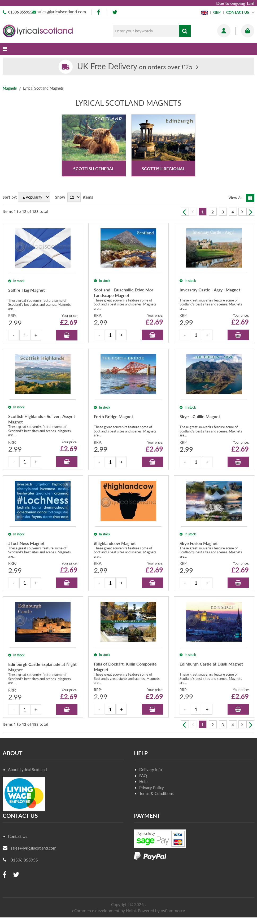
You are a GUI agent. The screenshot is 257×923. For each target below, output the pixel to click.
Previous (185, 212)
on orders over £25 (135, 67)
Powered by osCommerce (161, 910)
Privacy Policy (151, 787)
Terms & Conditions (156, 793)
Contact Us (17, 836)
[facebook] (99, 12)
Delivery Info (150, 769)
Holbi (131, 910)
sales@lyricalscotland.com (61, 11)
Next (250, 212)
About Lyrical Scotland (27, 769)
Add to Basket (66, 335)
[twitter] (115, 12)
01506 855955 (20, 12)
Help (143, 781)
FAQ (143, 775)
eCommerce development (95, 910)
